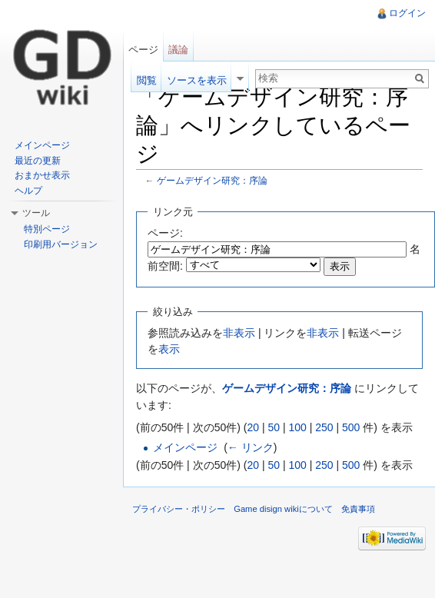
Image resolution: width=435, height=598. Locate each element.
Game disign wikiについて (283, 508)
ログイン (407, 13)
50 (273, 427)
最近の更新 (38, 160)
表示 (169, 349)
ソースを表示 (197, 80)
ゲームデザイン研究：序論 (212, 180)
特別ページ (47, 229)
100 (297, 427)
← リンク (250, 447)
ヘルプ (28, 190)
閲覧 (147, 80)
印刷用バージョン (61, 244)
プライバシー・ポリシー (178, 508)
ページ (143, 49)
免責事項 (358, 508)
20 (253, 427)
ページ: (165, 233)
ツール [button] (36, 213)
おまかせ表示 (42, 175)
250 (324, 427)
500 (351, 427)
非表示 (239, 333)
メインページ (185, 447)
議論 (178, 49)
